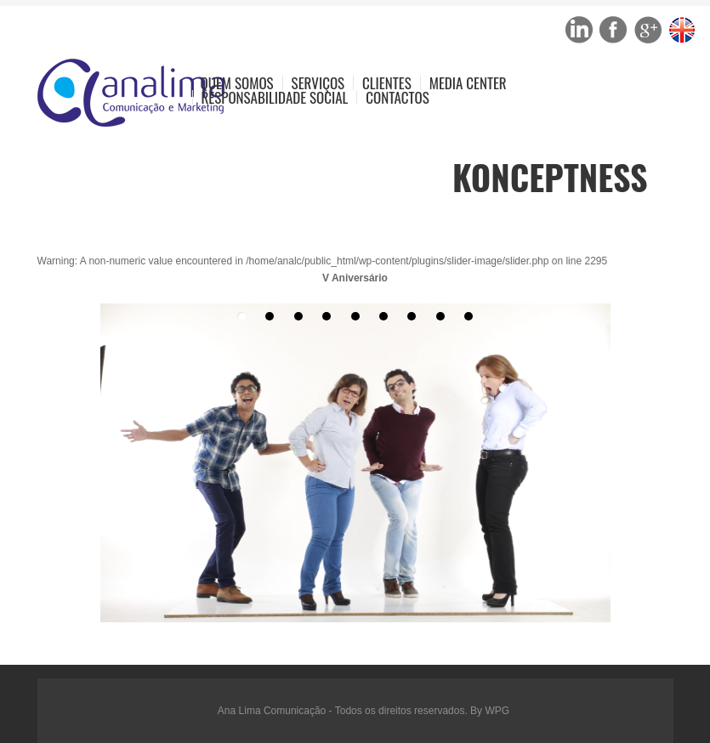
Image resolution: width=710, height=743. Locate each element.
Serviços (318, 83)
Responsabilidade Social (275, 97)
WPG (497, 711)
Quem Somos (237, 83)
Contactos (397, 97)
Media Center (468, 83)
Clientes (387, 83)
